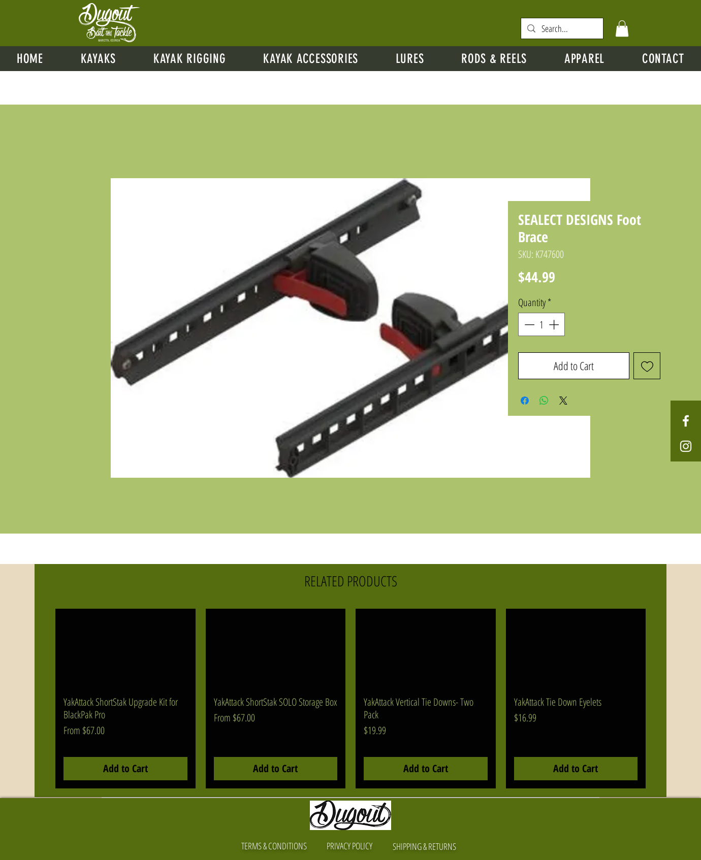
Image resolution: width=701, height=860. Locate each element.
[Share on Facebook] (525, 400)
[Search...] (561, 28)
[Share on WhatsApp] (544, 400)
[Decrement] (528, 324)
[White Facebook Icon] (685, 420)
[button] (622, 28)
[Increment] (554, 324)
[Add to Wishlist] (646, 365)
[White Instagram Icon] (685, 446)
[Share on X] (563, 400)
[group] (350, 698)
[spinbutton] (541, 324)
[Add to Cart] (125, 768)
